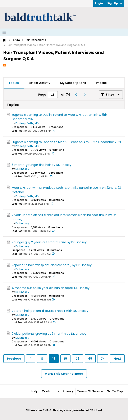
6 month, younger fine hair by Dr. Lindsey (41, 165)
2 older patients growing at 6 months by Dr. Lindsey (49, 334)
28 (77, 358)
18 (53, 358)
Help (34, 391)
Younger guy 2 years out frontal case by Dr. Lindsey (49, 242)
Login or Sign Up (108, 3)
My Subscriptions (73, 83)
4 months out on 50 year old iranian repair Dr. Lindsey (51, 288)
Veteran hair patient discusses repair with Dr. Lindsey (50, 311)
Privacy (68, 391)
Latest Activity (39, 83)
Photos (101, 83)
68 (90, 358)
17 (42, 358)
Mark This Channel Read (64, 374)
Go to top (115, 391)
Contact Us (50, 391)
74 (103, 358)
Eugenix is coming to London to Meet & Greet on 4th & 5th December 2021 (66, 142)
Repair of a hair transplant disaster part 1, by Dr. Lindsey (52, 265)
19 (65, 358)
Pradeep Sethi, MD (27, 123)
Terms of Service (90, 391)
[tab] (14, 83)
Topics (14, 83)
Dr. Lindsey (22, 169)
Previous (14, 358)
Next (117, 358)
